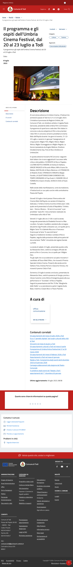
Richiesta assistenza (25, 535)
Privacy (18, 560)
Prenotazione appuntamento (24, 521)
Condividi (54, 29)
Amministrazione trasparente (42, 521)
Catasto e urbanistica (26, 497)
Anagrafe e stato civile (26, 481)
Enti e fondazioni (6, 490)
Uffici (2, 487)
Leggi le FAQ (23, 532)
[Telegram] (58, 9)
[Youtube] (53, 9)
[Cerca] (69, 9)
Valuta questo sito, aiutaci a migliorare (36, 455)
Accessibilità (10, 560)
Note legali (40, 533)
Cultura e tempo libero (26, 485)
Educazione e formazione (41, 481)
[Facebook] (48, 9)
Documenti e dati (6, 503)
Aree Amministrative (8, 483)
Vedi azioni (63, 29)
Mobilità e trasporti (25, 503)
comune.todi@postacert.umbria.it (12, 544)
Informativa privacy (43, 529)
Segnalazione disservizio (23, 527)
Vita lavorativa (23, 488)
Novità (11, 17)
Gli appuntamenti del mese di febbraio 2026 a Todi (48, 354)
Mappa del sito (6, 563)
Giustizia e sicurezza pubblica (43, 487)
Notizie (17, 17)
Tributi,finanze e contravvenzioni (42, 493)
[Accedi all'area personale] (64, 2)
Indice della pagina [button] (11, 107)
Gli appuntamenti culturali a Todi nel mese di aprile (48, 346)
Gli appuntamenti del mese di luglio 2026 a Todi (47, 336)
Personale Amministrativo (6, 498)
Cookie (25, 560)
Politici (3, 494)
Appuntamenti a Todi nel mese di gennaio (45, 357)
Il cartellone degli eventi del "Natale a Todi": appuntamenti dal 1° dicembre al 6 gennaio (45, 372)
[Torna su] (68, 562)
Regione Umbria (8, 3)
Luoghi (57, 496)
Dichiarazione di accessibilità (42, 537)
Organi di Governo (7, 480)
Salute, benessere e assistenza (43, 502)
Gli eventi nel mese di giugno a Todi (42, 344)
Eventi (57, 500)
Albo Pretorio (41, 526)
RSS (2, 560)
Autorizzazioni (41, 507)
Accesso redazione (66, 563)
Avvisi (57, 487)
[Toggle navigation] (4, 9)
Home (4, 17)
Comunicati (58, 483)
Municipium (55, 563)
